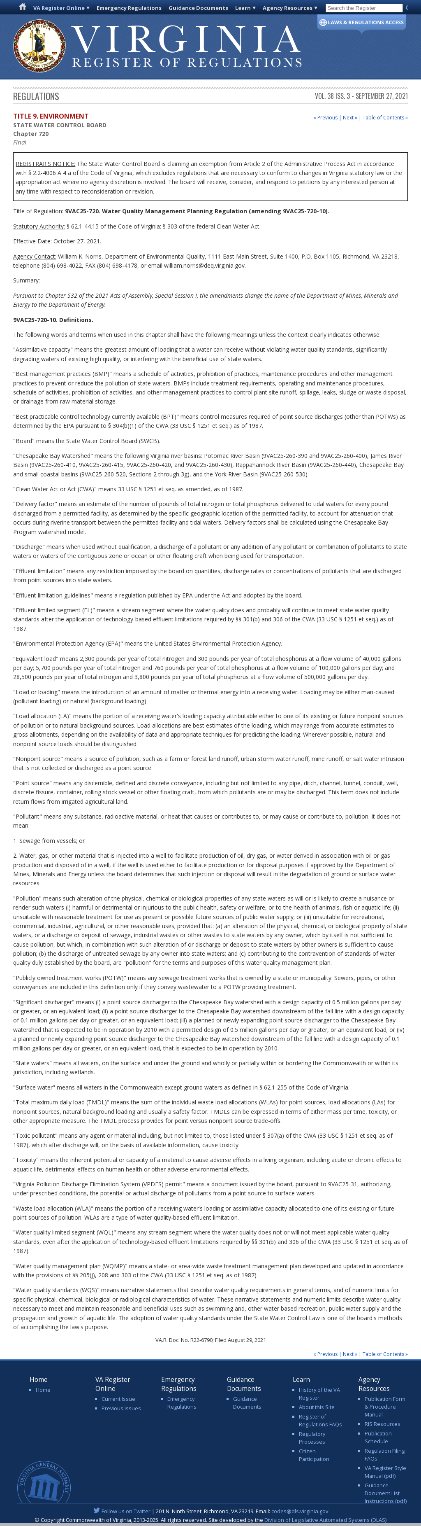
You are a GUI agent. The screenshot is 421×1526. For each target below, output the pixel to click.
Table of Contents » (385, 117)
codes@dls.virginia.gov (299, 1511)
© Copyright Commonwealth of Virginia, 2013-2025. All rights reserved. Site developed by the (210, 1520)
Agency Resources (287, 8)
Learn (243, 8)
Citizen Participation (314, 1455)
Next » (350, 117)
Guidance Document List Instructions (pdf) (386, 1493)
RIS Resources (382, 1424)
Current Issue (118, 1398)
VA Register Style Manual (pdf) (385, 1471)
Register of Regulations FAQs (320, 1420)
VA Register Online (59, 8)
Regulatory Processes (312, 1437)
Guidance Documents (198, 8)
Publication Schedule (378, 1437)
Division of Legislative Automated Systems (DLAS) (325, 1520)
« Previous (325, 117)
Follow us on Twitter (126, 1511)
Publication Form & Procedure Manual (385, 1406)
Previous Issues (121, 1408)
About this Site (317, 1407)
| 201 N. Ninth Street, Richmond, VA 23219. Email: (210, 1511)
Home (43, 1389)
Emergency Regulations (129, 8)
